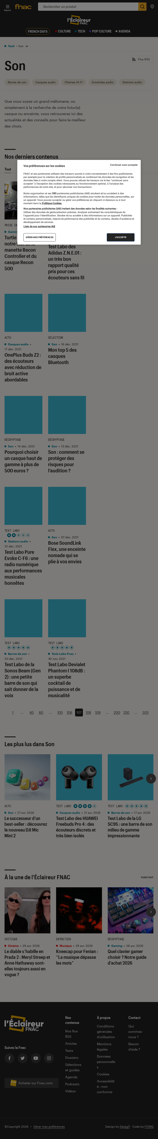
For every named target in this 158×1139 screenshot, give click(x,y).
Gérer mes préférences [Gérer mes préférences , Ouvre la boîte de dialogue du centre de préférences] (39, 237)
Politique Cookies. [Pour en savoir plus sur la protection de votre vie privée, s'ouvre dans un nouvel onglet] (51, 203)
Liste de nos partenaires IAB (39, 226)
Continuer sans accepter (124, 164)
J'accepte (121, 237)
